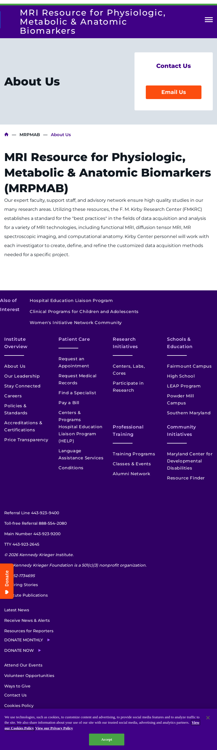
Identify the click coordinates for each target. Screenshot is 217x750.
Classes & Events (132, 463)
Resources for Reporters (28, 630)
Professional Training (128, 430)
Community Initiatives (181, 430)
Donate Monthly (23, 639)
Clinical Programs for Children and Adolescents (84, 311)
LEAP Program (184, 386)
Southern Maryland (189, 412)
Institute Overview (16, 343)
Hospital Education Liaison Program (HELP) (80, 433)
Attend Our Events (23, 665)
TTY (21, 544)
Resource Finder (186, 478)
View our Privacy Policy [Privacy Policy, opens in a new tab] (54, 728)
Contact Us (15, 695)
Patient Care (74, 339)
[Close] (208, 718)
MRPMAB (29, 134)
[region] (108, 729)
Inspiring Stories (21, 584)
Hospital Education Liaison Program (71, 300)
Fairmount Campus (189, 366)
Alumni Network (131, 473)
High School (181, 376)
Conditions (71, 467)
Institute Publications (26, 595)
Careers (13, 395)
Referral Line (31, 512)
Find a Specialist (77, 392)
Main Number (32, 533)
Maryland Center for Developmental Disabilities (189, 461)
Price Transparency (26, 439)
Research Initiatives (125, 343)
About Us (15, 366)
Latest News (16, 609)
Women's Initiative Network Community (76, 322)
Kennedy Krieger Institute (6, 134)
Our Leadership (22, 376)
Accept (106, 739)
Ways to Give (17, 686)
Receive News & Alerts (27, 620)
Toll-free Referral (35, 523)
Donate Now (19, 650)
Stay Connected (22, 386)
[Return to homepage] (3, 19)
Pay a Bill (68, 402)
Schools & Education (180, 343)
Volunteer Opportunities (29, 675)
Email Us (173, 92)
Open (209, 20)
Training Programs (134, 454)
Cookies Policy (19, 705)
